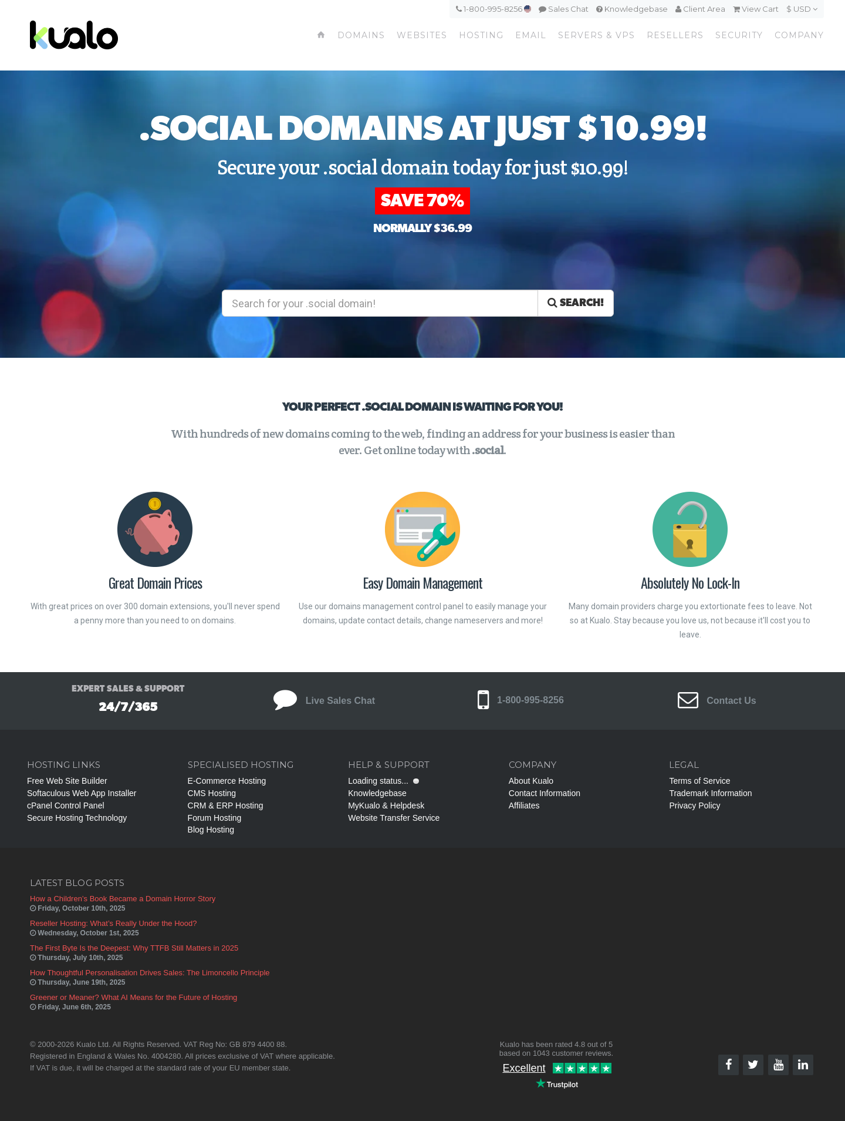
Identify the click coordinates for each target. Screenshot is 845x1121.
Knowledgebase (632, 9)
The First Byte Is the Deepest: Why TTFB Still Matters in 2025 (134, 948)
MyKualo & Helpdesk (386, 805)
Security (739, 35)
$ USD (801, 9)
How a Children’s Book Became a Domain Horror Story (122, 898)
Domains (361, 35)
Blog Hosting (211, 829)
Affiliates (524, 805)
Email (530, 35)
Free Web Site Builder (67, 781)
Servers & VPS (596, 35)
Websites (422, 35)
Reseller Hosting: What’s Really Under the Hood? (113, 923)
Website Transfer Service (394, 818)
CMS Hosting (212, 793)
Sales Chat (564, 9)
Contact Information (544, 793)
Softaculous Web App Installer (82, 793)
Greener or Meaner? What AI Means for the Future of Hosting (133, 997)
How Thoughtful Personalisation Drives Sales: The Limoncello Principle (150, 972)
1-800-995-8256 (493, 9)
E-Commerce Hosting (227, 781)
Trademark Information (710, 793)
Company (799, 35)
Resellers (675, 35)
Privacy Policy (694, 805)
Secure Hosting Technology (77, 818)
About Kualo (531, 781)
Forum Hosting (215, 818)
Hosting (481, 35)
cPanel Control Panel (65, 805)
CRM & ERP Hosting (225, 805)
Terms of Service (699, 781)
